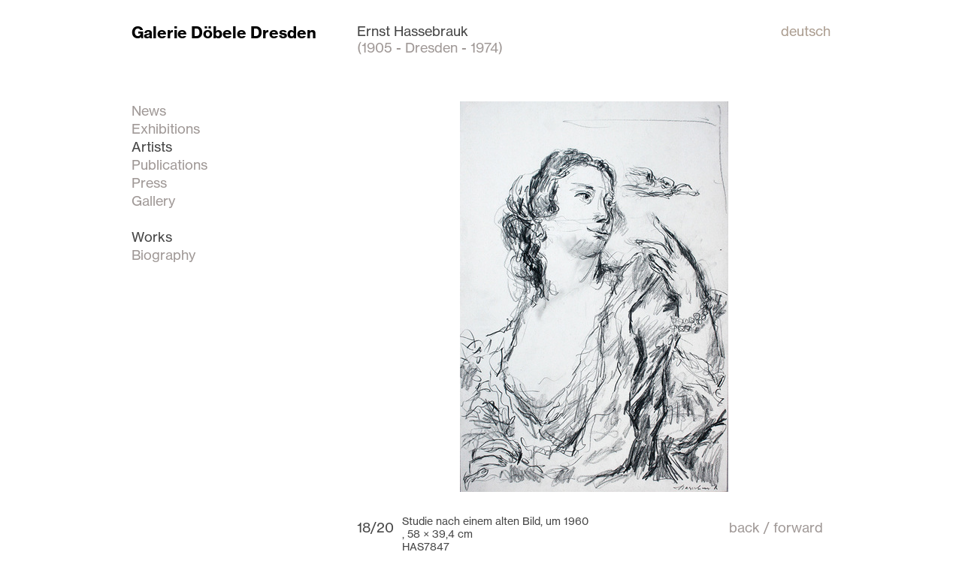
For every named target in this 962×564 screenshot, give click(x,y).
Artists (152, 146)
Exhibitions (166, 128)
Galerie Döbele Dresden (224, 33)
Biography (163, 254)
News (149, 110)
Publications (169, 164)
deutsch (805, 31)
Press (149, 182)
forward (798, 527)
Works (152, 236)
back (744, 527)
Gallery (153, 200)
